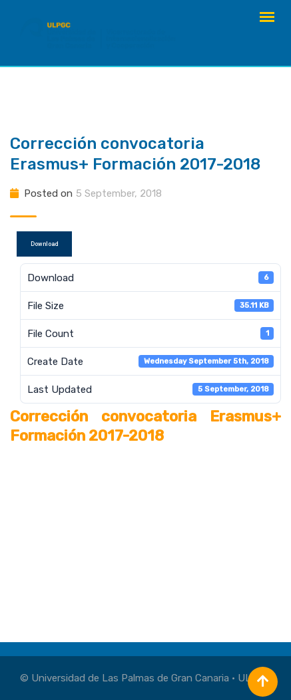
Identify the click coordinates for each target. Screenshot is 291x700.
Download (44, 244)
